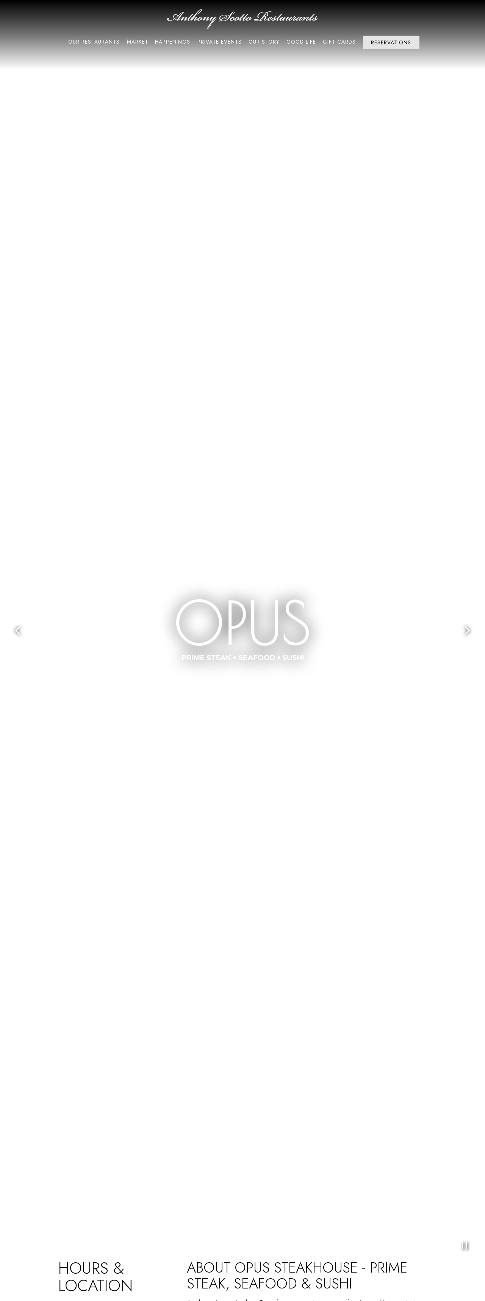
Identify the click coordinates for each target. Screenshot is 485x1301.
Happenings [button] (172, 42)
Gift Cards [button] (339, 42)
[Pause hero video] (464, 1245)
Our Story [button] (264, 42)
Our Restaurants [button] (94, 42)
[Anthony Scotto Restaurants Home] (242, 17)
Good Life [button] (301, 42)
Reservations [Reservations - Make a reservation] (391, 42)
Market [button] (137, 42)
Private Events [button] (219, 42)
